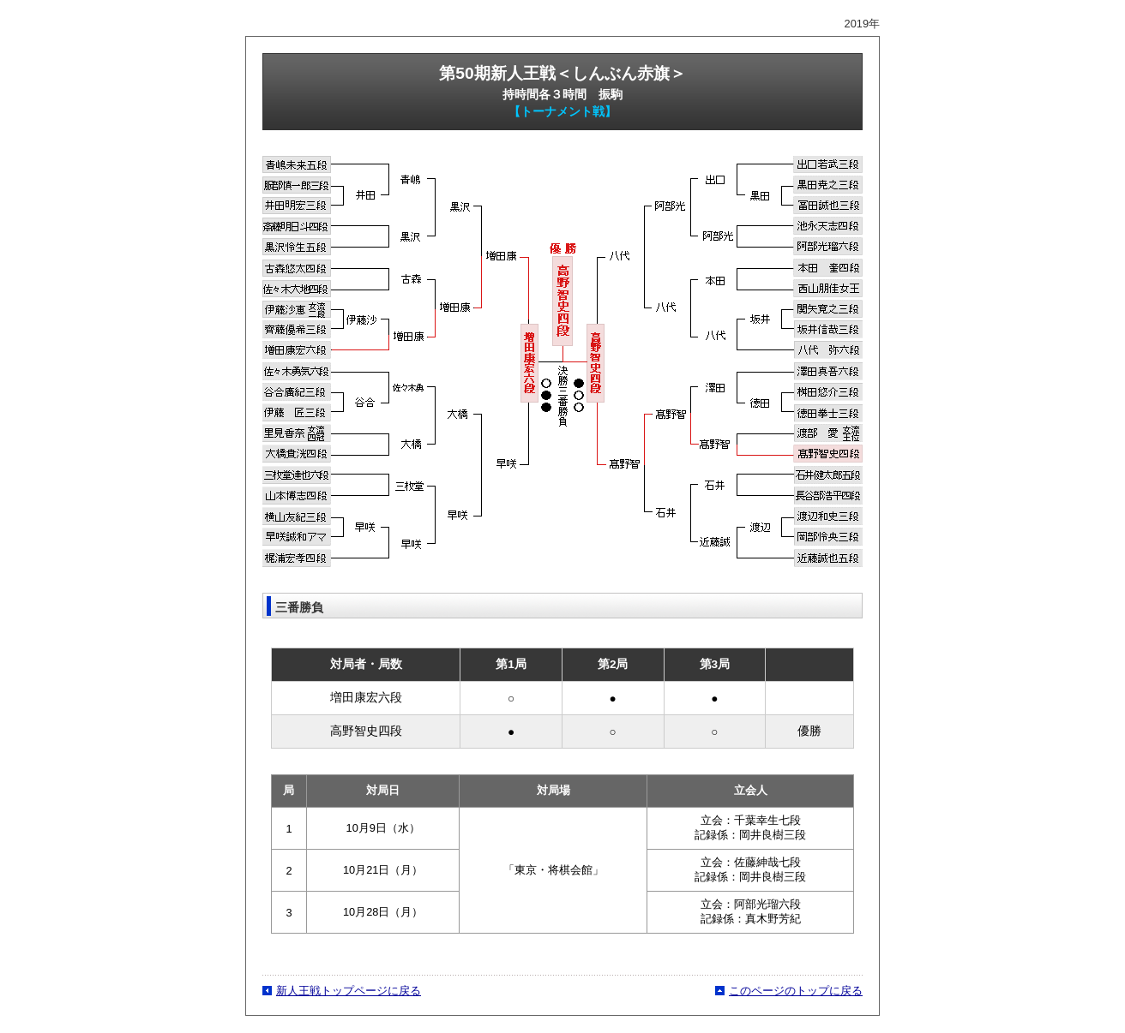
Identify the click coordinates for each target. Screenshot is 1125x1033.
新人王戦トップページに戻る (348, 990)
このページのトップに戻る (796, 990)
